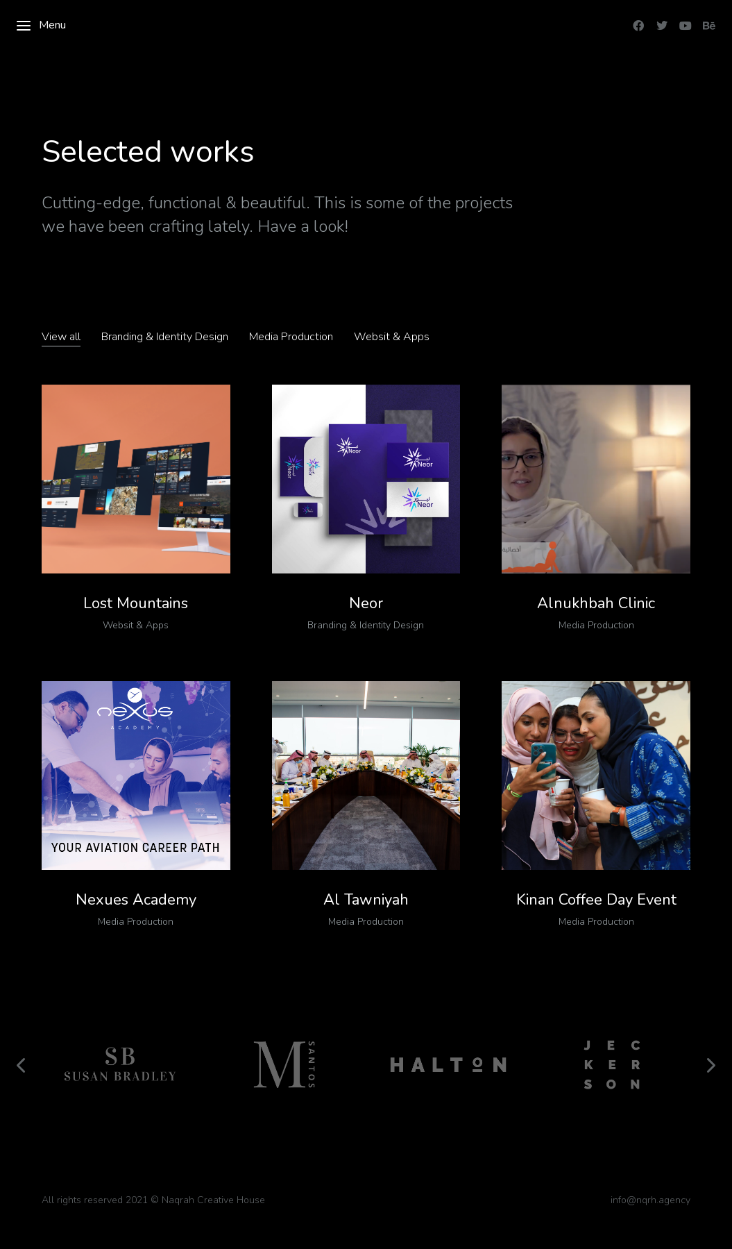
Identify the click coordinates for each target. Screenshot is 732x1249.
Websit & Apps (391, 336)
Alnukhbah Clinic (596, 603)
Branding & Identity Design (164, 336)
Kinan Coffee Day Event (596, 899)
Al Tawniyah (366, 899)
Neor (366, 603)
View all (61, 336)
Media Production (291, 336)
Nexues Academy (136, 899)
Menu (40, 25)
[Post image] (136, 479)
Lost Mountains (135, 603)
